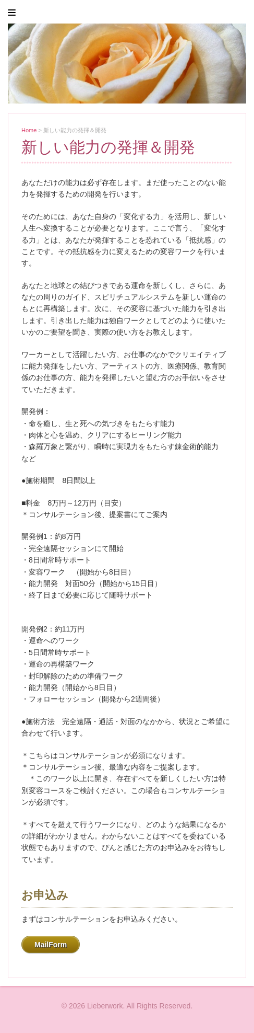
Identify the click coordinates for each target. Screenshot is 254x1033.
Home (29, 130)
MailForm (50, 944)
